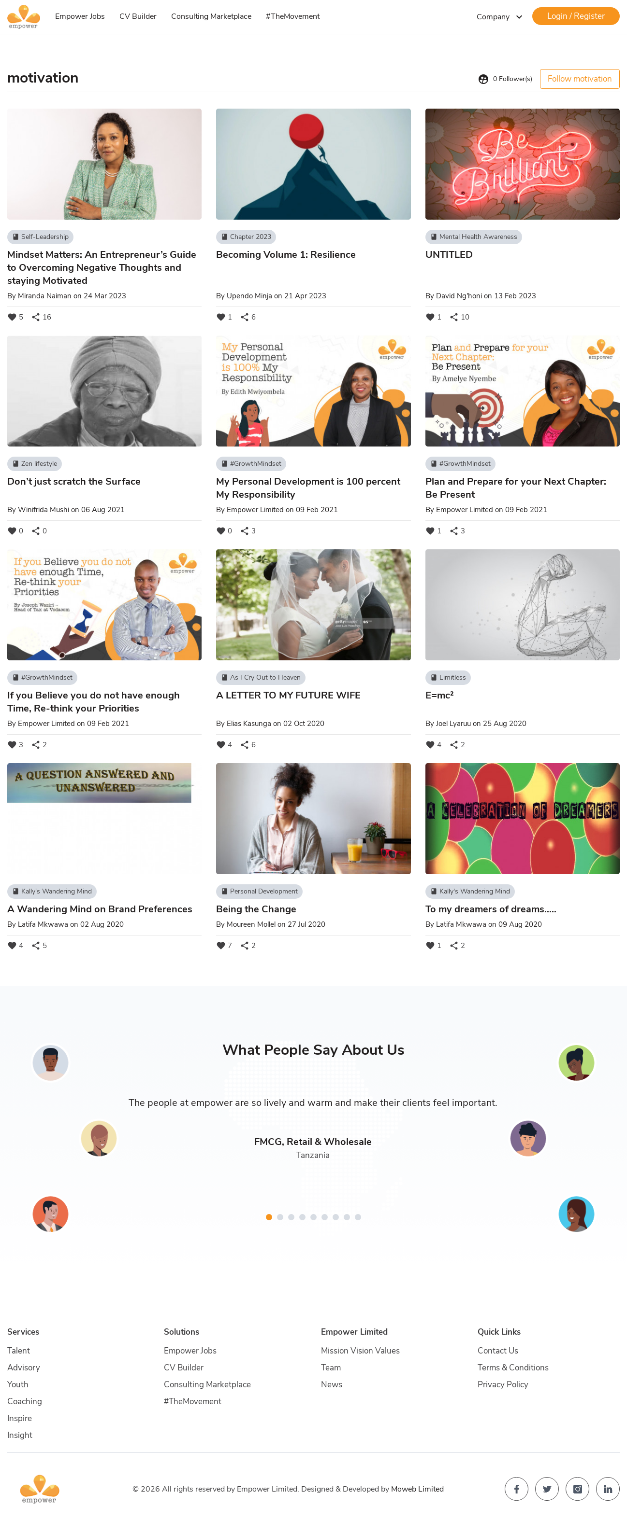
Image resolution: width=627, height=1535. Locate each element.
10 (459, 317)
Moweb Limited (417, 1489)
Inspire (19, 1418)
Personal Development (259, 891)
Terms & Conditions (513, 1367)
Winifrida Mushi (43, 510)
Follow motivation (580, 78)
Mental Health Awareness (473, 237)
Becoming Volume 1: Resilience (286, 254)
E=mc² (439, 695)
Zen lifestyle (34, 464)
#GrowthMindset (251, 464)
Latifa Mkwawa (43, 924)
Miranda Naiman (45, 296)
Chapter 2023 (246, 237)
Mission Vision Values (360, 1350)
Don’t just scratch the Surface (74, 481)
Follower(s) (505, 79)
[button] (269, 1217)
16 (41, 317)
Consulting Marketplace (211, 16)
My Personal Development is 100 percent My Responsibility (308, 488)
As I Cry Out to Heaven (261, 678)
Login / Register (576, 16)
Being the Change (256, 909)
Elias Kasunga (249, 723)
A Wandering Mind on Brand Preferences (99, 909)
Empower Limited (255, 510)
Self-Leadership (40, 237)
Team (331, 1367)
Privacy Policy (503, 1384)
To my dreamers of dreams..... (490, 909)
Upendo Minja (249, 296)
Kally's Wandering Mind (52, 891)
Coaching (24, 1401)
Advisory (23, 1367)
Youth (18, 1384)
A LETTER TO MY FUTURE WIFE (288, 695)
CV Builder (138, 16)
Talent (18, 1350)
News (331, 1384)
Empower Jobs (80, 16)
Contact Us (498, 1350)
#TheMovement (293, 16)
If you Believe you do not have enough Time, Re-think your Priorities (93, 702)
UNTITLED (449, 254)
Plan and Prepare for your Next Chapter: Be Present (515, 488)
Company (501, 17)
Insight (19, 1435)
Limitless (448, 678)
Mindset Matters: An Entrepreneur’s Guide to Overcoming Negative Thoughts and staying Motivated (101, 267)
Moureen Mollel (251, 924)
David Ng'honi (459, 296)
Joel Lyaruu (453, 723)
